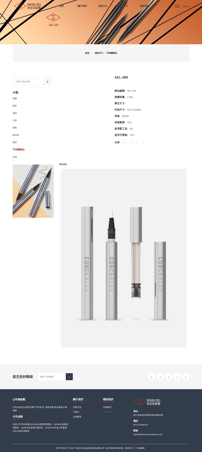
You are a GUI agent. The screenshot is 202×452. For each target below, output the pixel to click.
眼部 (15, 106)
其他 (15, 157)
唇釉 (15, 127)
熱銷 (15, 98)
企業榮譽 (77, 416)
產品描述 (63, 164)
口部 (15, 120)
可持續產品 (112, 53)
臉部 (15, 142)
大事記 (76, 412)
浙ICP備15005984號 (115, 448)
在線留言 (107, 407)
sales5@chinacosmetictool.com (148, 434)
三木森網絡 (140, 448)
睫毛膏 (16, 135)
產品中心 (99, 53)
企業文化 (77, 407)
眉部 (15, 113)
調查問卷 (107, 412)
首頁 (86, 53)
